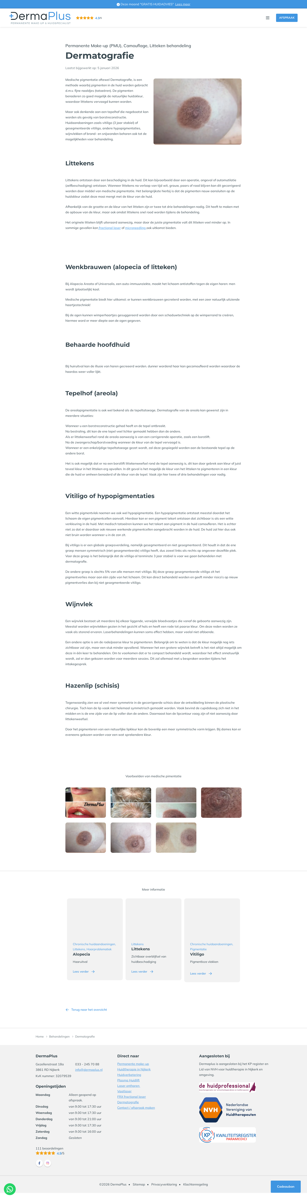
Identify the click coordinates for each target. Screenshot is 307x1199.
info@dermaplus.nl (89, 1075)
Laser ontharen (128, 1092)
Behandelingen (59, 1042)
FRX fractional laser (131, 1102)
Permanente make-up (133, 1070)
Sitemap (139, 1190)
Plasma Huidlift (128, 1086)
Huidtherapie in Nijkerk (134, 1075)
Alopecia (82, 960)
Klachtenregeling (195, 1190)
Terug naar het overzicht (89, 1016)
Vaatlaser (124, 1097)
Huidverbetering (129, 1081)
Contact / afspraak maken (136, 1113)
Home (40, 1042)
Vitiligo (202, 960)
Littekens (142, 949)
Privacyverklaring (164, 1190)
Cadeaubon (285, 1186)
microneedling (135, 228)
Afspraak (286, 17)
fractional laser (109, 228)
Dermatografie (128, 1108)
